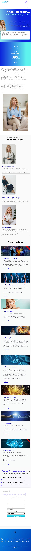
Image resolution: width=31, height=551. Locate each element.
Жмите (6, 269)
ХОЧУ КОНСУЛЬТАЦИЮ (16, 516)
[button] (15, 532)
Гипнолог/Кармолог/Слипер (21, 7)
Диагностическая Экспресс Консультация (11, 197)
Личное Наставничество (7, 227)
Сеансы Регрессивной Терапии (8, 167)
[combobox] (8, 509)
